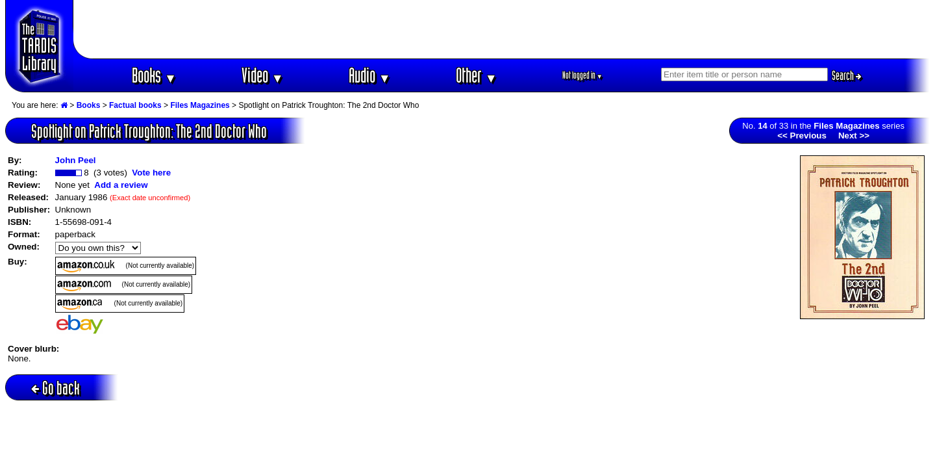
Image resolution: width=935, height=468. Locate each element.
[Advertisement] (502, 29)
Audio (370, 75)
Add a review (120, 185)
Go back (55, 388)
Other (476, 75)
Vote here (151, 172)
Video (263, 75)
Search (847, 75)
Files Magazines (199, 105)
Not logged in (582, 75)
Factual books (135, 105)
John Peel (75, 160)
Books (154, 75)
